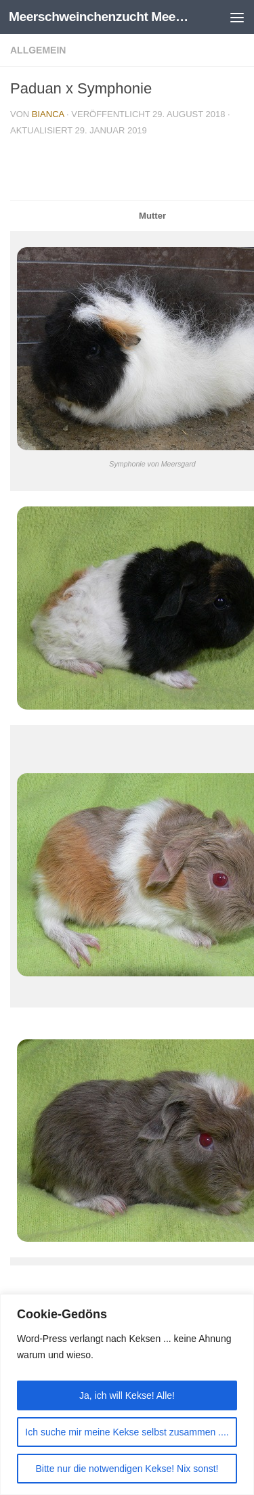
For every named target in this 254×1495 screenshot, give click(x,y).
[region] (127, 1394)
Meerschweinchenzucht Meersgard (100, 16)
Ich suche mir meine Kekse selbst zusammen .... (126, 1432)
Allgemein (38, 50)
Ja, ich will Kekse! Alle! (127, 1395)
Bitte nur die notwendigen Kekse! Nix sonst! (126, 1468)
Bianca (48, 114)
